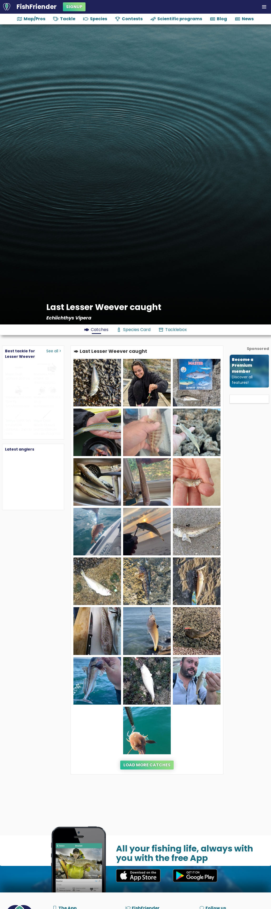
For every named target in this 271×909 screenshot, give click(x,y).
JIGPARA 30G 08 (18, 378)
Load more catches (146, 765)
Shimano (40, 374)
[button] (264, 7)
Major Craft (14, 374)
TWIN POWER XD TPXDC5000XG (45, 378)
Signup (74, 7)
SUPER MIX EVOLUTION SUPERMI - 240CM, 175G (19, 427)
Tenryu (10, 421)
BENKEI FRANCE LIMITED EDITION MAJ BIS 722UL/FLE (47, 429)
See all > (53, 351)
